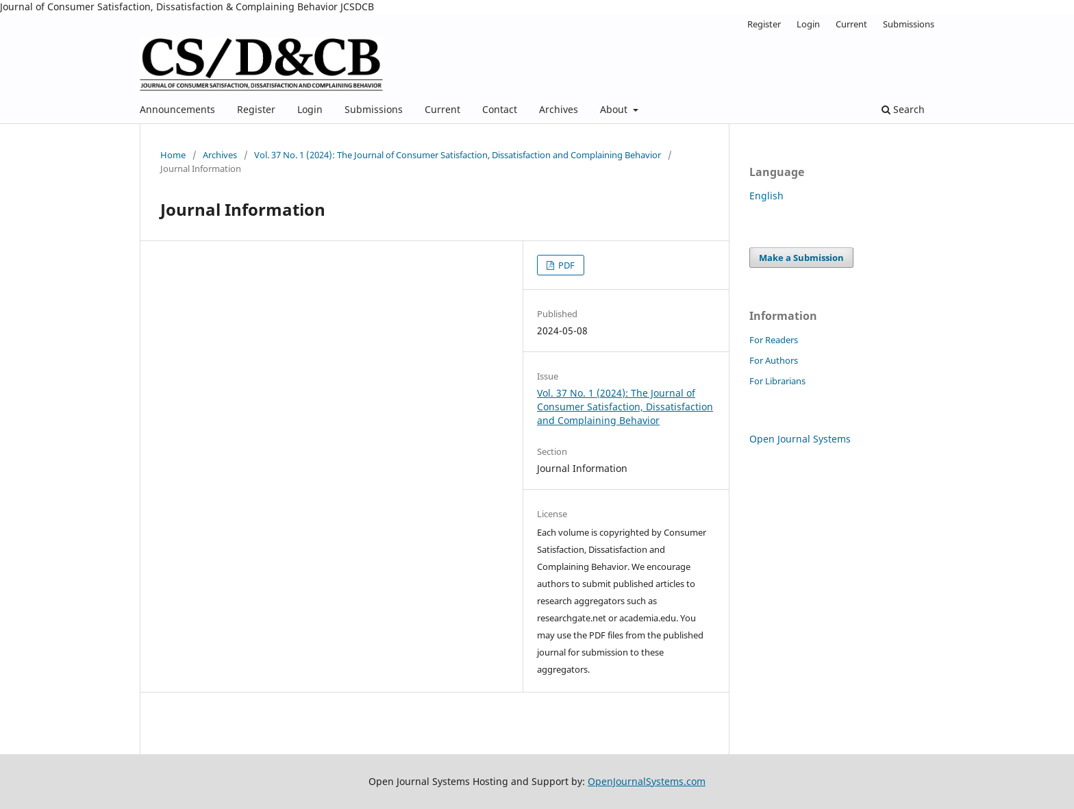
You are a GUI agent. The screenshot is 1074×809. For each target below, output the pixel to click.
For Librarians (777, 381)
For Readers (773, 340)
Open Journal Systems (800, 438)
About (615, 109)
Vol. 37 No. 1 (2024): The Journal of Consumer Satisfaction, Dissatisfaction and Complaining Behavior (457, 155)
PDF (565, 265)
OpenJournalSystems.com (646, 781)
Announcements (177, 109)
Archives (558, 109)
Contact (499, 109)
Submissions (374, 109)
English (766, 195)
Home (173, 155)
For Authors (773, 360)
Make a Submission (801, 257)
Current (442, 109)
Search (903, 109)
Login (310, 109)
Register (256, 109)
